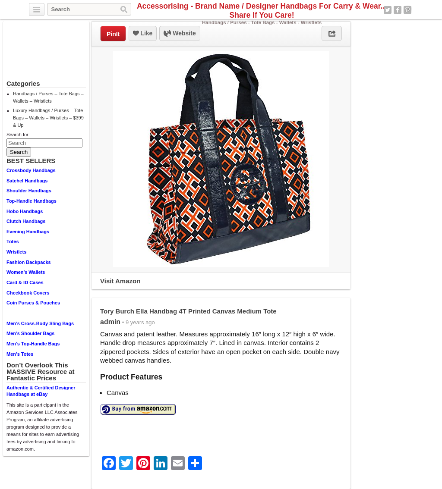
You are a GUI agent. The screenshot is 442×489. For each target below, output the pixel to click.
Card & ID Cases (25, 282)
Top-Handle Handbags (31, 201)
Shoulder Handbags (28, 190)
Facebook (397, 10)
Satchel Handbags (26, 180)
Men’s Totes (19, 354)
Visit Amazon (120, 281)
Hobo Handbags (24, 211)
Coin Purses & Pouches (33, 302)
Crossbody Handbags (31, 170)
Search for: (18, 134)
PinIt (113, 34)
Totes (12, 241)
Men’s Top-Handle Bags (33, 343)
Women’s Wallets (25, 272)
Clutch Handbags (25, 221)
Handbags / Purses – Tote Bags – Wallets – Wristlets (48, 97)
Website (180, 34)
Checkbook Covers (28, 292)
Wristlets (16, 251)
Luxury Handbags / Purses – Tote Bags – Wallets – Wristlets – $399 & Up (48, 118)
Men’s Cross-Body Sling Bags (40, 323)
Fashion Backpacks (28, 262)
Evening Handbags (27, 231)
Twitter (387, 10)
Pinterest (407, 10)
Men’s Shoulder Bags (30, 333)
